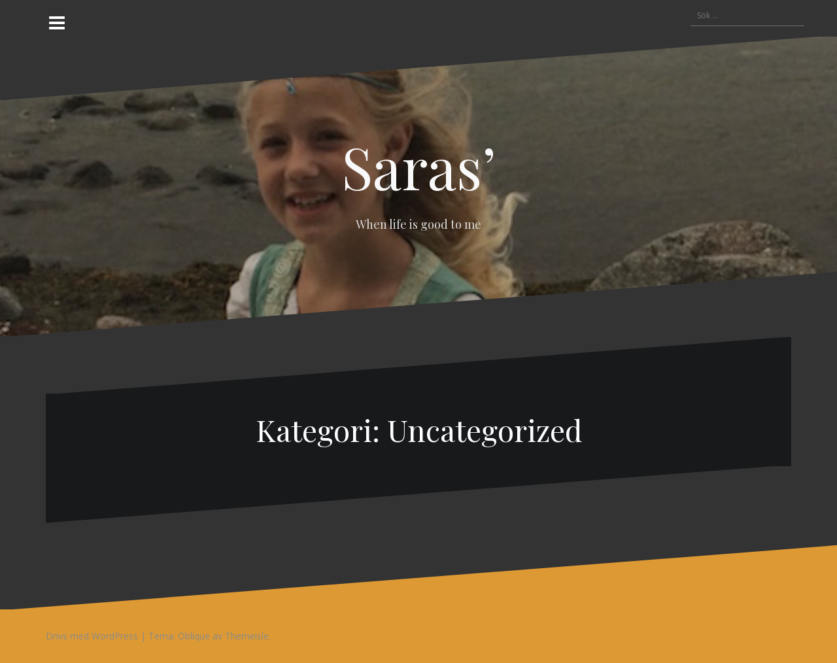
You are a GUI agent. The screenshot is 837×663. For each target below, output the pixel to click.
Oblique (194, 636)
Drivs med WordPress (92, 636)
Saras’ (418, 166)
